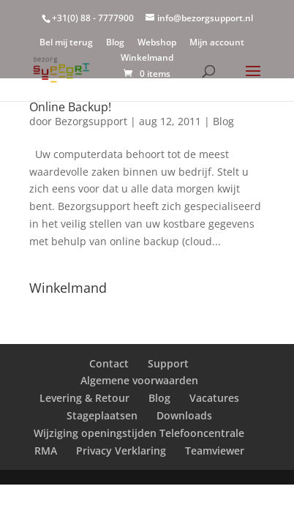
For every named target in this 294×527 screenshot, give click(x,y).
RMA (45, 450)
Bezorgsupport (91, 121)
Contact (109, 363)
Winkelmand (147, 58)
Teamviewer (214, 450)
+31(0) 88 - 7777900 (93, 18)
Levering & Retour (84, 398)
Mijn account (216, 43)
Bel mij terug (66, 43)
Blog (115, 43)
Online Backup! (70, 107)
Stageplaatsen (102, 415)
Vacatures (214, 398)
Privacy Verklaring (121, 450)
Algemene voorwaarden (139, 380)
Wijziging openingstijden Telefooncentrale (139, 433)
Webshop (156, 43)
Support (168, 363)
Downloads (184, 415)
